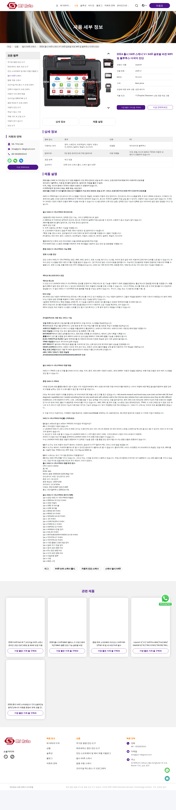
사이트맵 (29, 796)
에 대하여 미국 (66, 5)
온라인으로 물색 (123, 5)
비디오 (91, 5)
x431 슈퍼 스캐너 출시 (65, 578)
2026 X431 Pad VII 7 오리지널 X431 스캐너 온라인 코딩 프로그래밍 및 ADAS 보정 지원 (25, 653)
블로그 (99, 5)
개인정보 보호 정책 (17, 796)
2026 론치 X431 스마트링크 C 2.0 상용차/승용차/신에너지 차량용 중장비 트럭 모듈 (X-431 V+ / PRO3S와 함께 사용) (25, 716)
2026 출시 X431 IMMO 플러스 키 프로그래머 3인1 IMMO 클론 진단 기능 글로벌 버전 (67, 653)
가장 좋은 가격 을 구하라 (131, 107)
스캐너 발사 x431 (113, 578)
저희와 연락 (109, 5)
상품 (76, 5)
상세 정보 (60, 121)
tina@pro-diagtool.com (23, 149)
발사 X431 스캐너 (29, 46)
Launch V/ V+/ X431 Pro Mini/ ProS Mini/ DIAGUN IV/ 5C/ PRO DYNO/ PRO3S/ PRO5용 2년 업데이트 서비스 (150, 653)
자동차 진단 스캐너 (90, 578)
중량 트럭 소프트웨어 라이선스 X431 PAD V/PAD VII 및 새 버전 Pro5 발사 (108, 653)
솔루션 (83, 5)
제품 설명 (98, 121)
